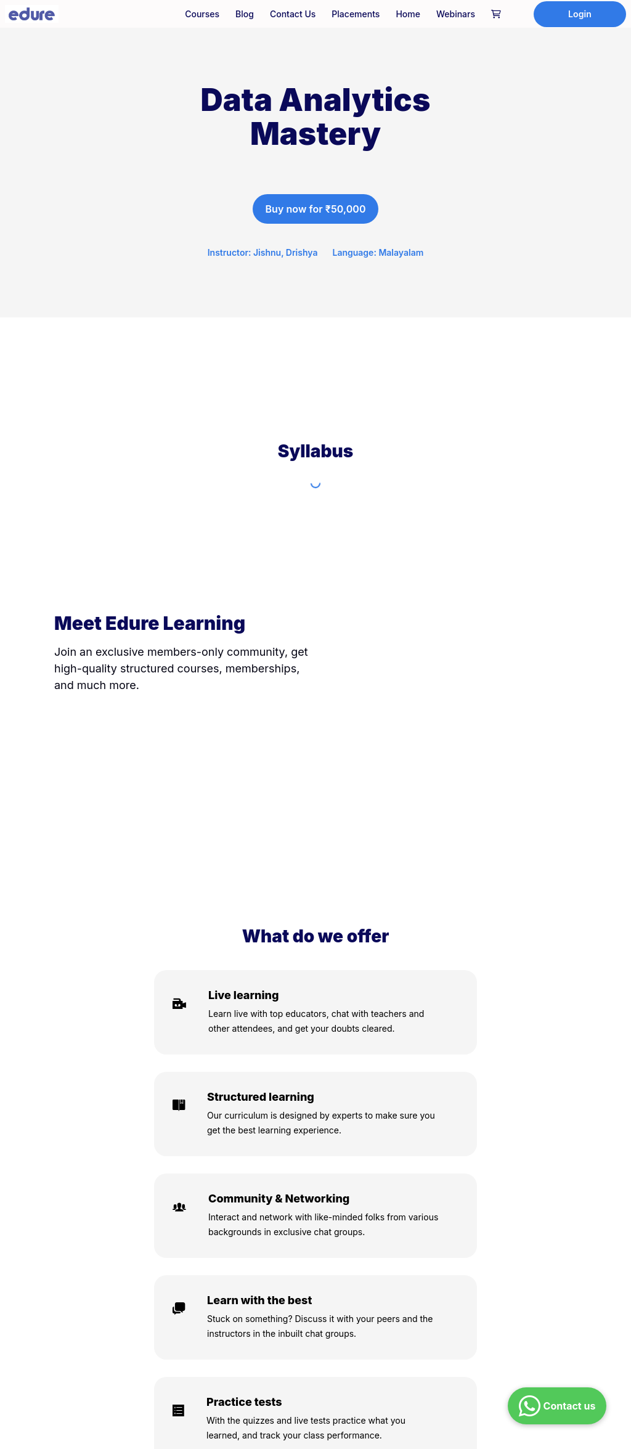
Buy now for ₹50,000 (315, 209)
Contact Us (293, 14)
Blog (244, 14)
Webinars (455, 14)
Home (408, 14)
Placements (356, 14)
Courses (202, 14)
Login (580, 14)
